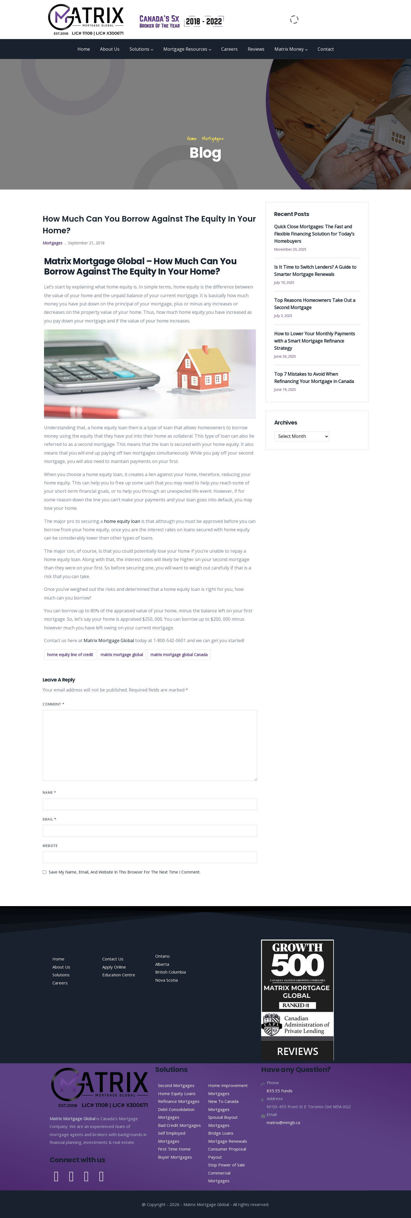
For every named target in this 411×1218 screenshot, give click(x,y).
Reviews (256, 49)
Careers (229, 49)
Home (83, 49)
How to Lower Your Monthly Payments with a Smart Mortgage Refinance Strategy (314, 341)
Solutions (141, 49)
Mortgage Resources (187, 49)
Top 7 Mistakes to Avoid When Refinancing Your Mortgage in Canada (314, 377)
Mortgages (213, 138)
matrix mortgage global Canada (179, 654)
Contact (326, 49)
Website (50, 845)
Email (50, 819)
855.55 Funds (280, 1090)
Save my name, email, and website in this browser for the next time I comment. (124, 872)
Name (49, 792)
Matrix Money (291, 49)
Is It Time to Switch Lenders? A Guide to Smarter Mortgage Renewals (315, 270)
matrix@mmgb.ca (283, 1122)
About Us (110, 49)
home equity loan (121, 521)
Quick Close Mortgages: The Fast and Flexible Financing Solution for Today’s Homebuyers (314, 234)
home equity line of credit (70, 654)
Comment (54, 704)
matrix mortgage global (122, 654)
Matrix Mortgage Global (109, 640)
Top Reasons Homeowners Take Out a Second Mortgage (314, 303)
